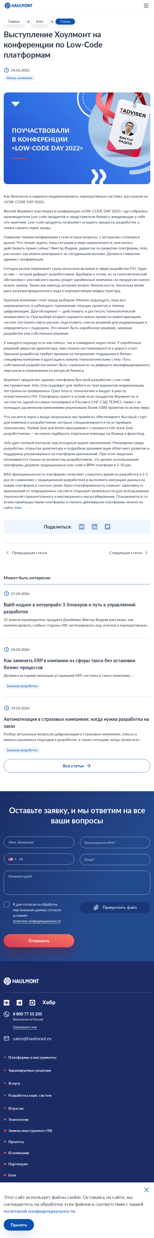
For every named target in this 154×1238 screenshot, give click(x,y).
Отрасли (13, 1108)
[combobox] (115, 842)
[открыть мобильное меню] (146, 5)
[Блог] (77, 1175)
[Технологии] (77, 1119)
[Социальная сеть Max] (32, 1002)
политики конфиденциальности (37, 921)
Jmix (18, 507)
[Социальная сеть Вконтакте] (6, 1002)
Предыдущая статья (26, 552)
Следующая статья (129, 552)
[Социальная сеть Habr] (49, 1002)
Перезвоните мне (25, 1027)
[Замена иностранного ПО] (77, 1130)
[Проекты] (77, 1141)
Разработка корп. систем (27, 1095)
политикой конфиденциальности (39, 1211)
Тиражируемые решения (27, 1070)
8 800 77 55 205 (27, 1014)
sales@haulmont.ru (32, 1038)
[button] (11, 859)
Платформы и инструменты (30, 1057)
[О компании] (77, 1153)
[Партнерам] (77, 1164)
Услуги (12, 1083)
